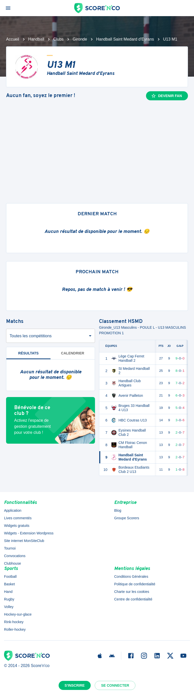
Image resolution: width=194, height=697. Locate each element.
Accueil (12, 39)
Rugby (9, 599)
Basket (9, 584)
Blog (117, 510)
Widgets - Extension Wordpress (29, 533)
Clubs (58, 39)
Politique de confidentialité (134, 584)
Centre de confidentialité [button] (133, 599)
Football (10, 576)
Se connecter (115, 685)
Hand (8, 592)
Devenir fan (166, 95)
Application (12, 510)
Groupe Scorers (126, 518)
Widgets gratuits (16, 526)
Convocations (15, 556)
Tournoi (10, 548)
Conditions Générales (131, 576)
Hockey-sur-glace (18, 614)
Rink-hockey (13, 622)
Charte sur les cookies (131, 592)
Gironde (80, 39)
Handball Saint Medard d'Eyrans (125, 39)
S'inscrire (75, 685)
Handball (36, 39)
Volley (8, 607)
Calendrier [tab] (72, 353)
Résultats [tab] (28, 353)
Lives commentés (18, 518)
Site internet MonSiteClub (24, 541)
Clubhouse (12, 563)
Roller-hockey (15, 629)
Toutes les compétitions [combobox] (31, 336)
